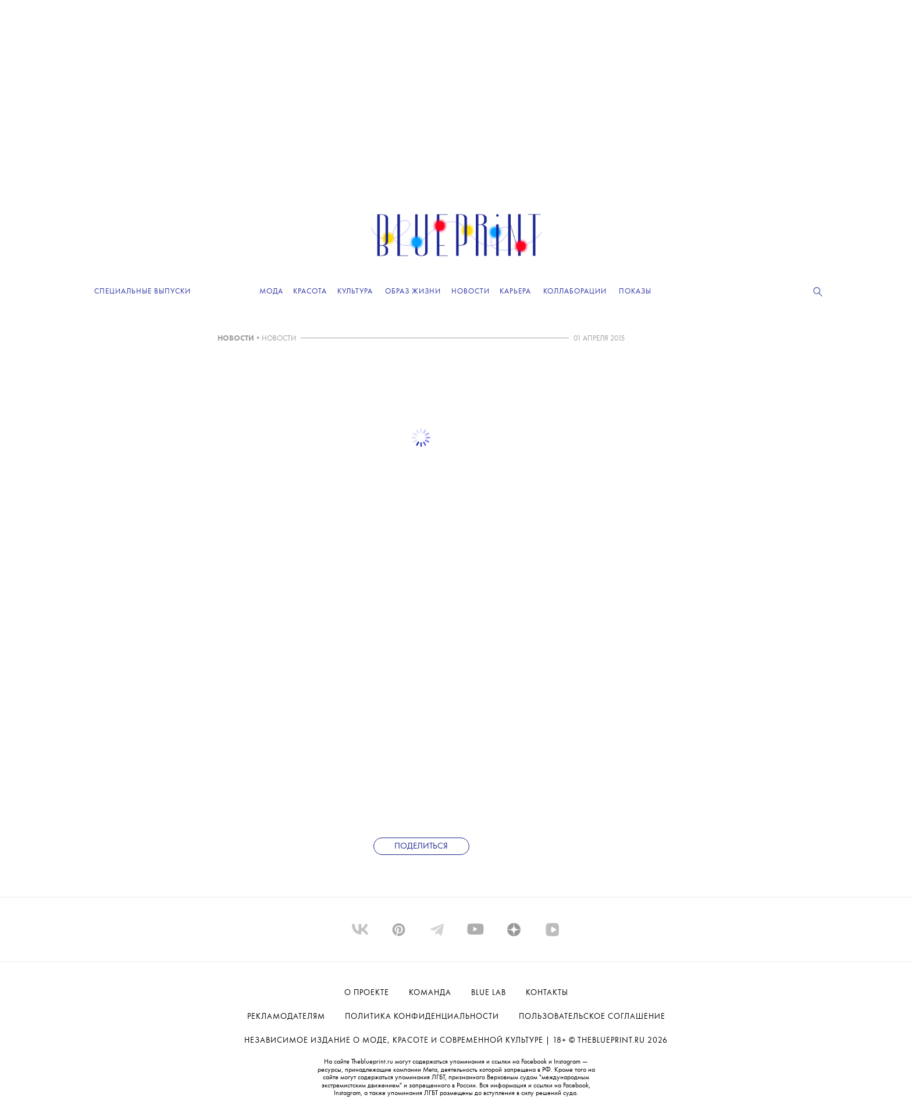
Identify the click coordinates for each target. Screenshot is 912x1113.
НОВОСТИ (236, 338)
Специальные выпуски (142, 291)
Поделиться (421, 846)
